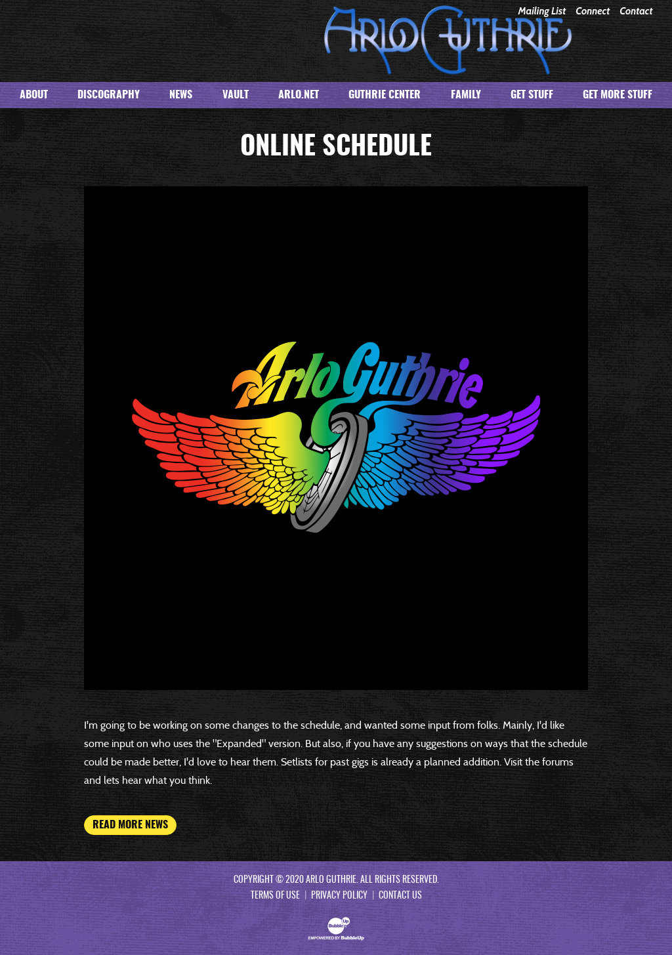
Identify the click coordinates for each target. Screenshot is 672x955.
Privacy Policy (339, 896)
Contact (636, 11)
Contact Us (400, 896)
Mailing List (542, 11)
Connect (593, 11)
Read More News (130, 825)
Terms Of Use (275, 896)
